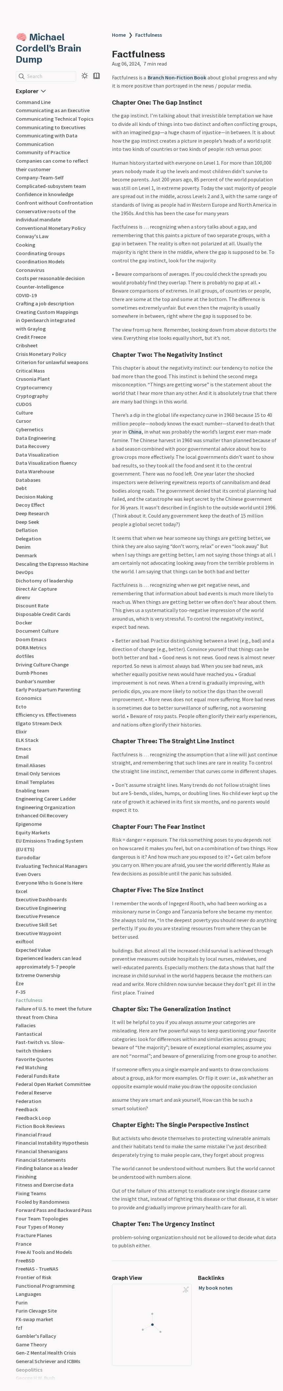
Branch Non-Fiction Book (177, 77)
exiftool (24, 941)
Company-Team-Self (40, 177)
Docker (24, 622)
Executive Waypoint (38, 933)
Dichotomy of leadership (44, 580)
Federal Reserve (34, 1092)
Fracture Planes (34, 1235)
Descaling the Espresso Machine (52, 564)
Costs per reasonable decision (50, 278)
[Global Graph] (186, 1290)
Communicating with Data (46, 135)
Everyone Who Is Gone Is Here (49, 882)
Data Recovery (33, 446)
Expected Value (33, 950)
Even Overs (28, 874)
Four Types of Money (40, 1226)
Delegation (28, 538)
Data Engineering (35, 438)
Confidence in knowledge (45, 194)
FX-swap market (34, 1319)
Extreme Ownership (38, 975)
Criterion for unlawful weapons (52, 362)
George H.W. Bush (35, 1378)
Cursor (23, 421)
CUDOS (24, 404)
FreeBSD (25, 1260)
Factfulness (29, 1000)
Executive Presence (37, 916)
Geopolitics (29, 1369)
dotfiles (25, 656)
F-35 (21, 992)
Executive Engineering (41, 908)
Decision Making (34, 496)
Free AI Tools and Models (44, 1252)
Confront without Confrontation (54, 202)
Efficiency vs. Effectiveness (46, 714)
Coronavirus (30, 270)
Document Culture (37, 630)
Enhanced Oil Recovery (42, 815)
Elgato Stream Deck (39, 723)
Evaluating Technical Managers (51, 866)
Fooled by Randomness (42, 1201)
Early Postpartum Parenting (48, 689)
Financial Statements (41, 1159)
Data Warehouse (35, 471)
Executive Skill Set (36, 924)
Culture (24, 412)
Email (22, 756)
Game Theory (31, 1344)
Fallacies (25, 1025)
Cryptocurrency (34, 387)
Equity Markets (33, 832)
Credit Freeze (31, 337)
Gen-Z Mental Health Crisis (46, 1352)
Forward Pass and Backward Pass (54, 1210)
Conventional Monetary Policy (51, 228)
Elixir (21, 731)
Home (119, 34)
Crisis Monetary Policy (41, 354)
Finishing (26, 1176)
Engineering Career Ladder (46, 798)
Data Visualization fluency (46, 463)
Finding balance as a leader (47, 1168)
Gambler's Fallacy (36, 1336)
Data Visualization (37, 454)
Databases (28, 480)
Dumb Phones (32, 672)
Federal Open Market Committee (53, 1084)
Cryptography (32, 396)
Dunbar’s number (35, 681)
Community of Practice (43, 152)
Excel (21, 891)
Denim (23, 546)
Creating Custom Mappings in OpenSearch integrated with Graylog (47, 320)
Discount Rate (32, 605)
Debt (21, 488)
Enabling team (32, 790)
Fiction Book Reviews (40, 1126)
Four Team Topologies (42, 1218)
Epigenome (29, 824)
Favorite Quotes (34, 1059)
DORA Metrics (31, 647)
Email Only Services (38, 773)
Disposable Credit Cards (43, 614)
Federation (28, 1101)
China (135, 431)
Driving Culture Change (42, 664)
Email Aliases (30, 765)
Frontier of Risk (33, 1277)
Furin (22, 1302)
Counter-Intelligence (40, 286)
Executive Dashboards (41, 899)
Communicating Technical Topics (54, 118)
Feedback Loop (33, 1118)
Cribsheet (27, 345)
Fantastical (29, 1034)
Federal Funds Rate (37, 1076)
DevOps (24, 572)
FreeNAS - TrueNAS (37, 1268)
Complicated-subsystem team (51, 186)
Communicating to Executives (50, 127)
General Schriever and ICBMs (48, 1361)
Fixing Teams (31, 1193)
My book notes (215, 1287)
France (24, 1243)
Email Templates (35, 782)
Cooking (25, 244)
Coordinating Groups (40, 253)
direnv (23, 597)
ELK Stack (27, 740)
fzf (19, 1327)
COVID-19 (26, 295)
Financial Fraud (33, 1134)
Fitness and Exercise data (45, 1184)
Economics (28, 698)
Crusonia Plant (33, 379)
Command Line (33, 102)
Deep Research (32, 513)
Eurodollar (28, 857)
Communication (35, 144)
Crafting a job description (45, 303)
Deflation (27, 530)
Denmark (26, 555)
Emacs (23, 748)
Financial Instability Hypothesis (52, 1142)
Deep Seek (27, 522)
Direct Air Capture (36, 588)
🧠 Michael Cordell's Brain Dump (48, 48)
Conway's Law (32, 236)
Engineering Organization (45, 807)
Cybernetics (29, 429)
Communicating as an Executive (53, 110)
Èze (20, 983)
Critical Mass (30, 370)
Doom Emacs (31, 639)
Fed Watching (31, 1067)
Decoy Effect (30, 504)
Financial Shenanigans (42, 1151)
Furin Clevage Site (36, 1310)
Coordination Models (40, 261)
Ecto (21, 706)
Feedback (27, 1109)
